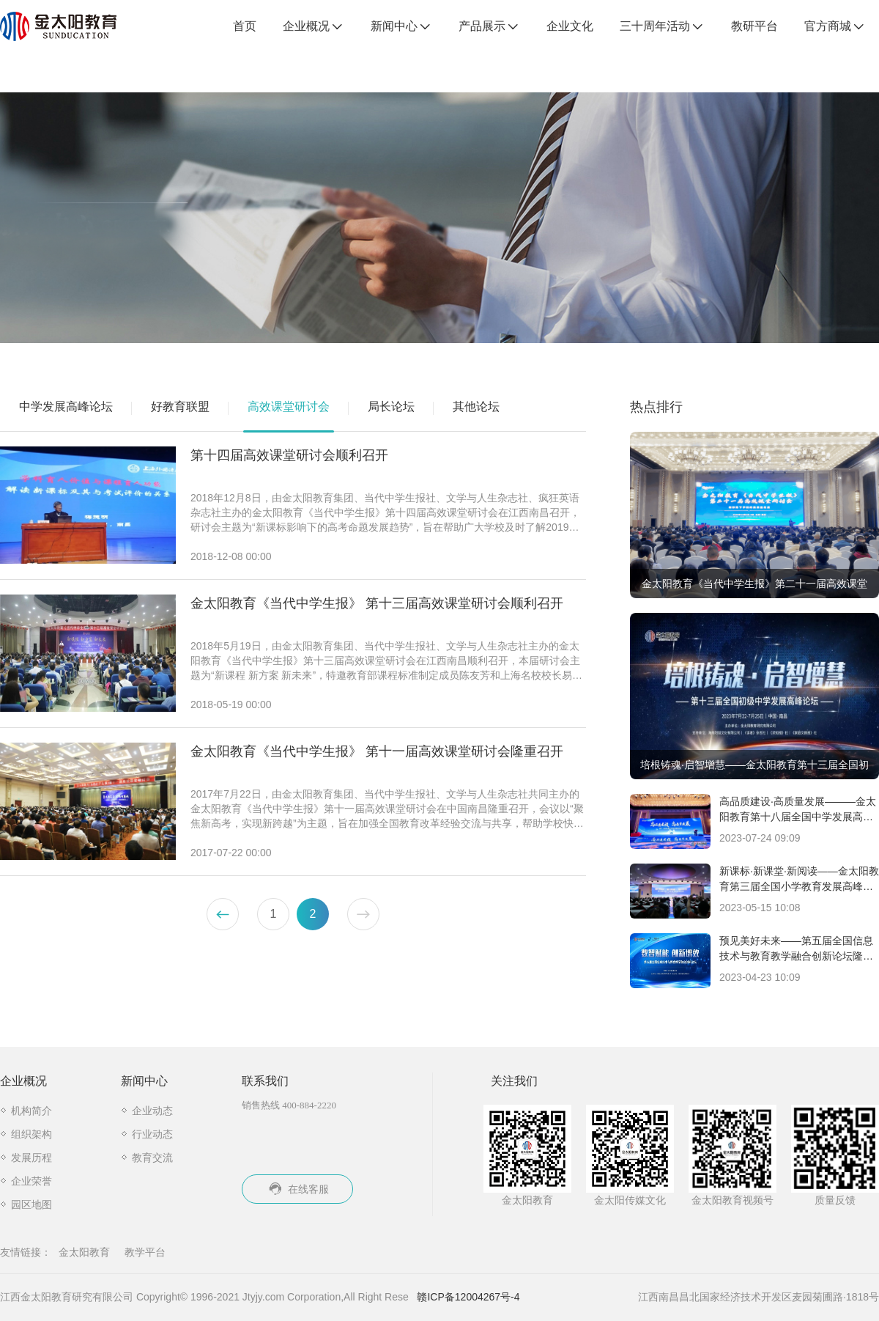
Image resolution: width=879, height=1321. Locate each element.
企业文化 (569, 26)
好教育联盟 (180, 406)
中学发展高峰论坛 (66, 406)
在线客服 (298, 1189)
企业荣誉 (31, 1181)
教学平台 (145, 1252)
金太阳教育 (84, 1252)
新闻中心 (401, 27)
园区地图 (31, 1204)
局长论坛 (391, 406)
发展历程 (31, 1157)
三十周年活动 (662, 27)
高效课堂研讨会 (289, 406)
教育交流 (152, 1157)
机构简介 (31, 1110)
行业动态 (152, 1134)
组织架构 (31, 1134)
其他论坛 (476, 406)
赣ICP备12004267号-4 (468, 1297)
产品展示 (489, 27)
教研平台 (754, 26)
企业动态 (152, 1110)
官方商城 (835, 27)
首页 (244, 26)
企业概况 (313, 27)
